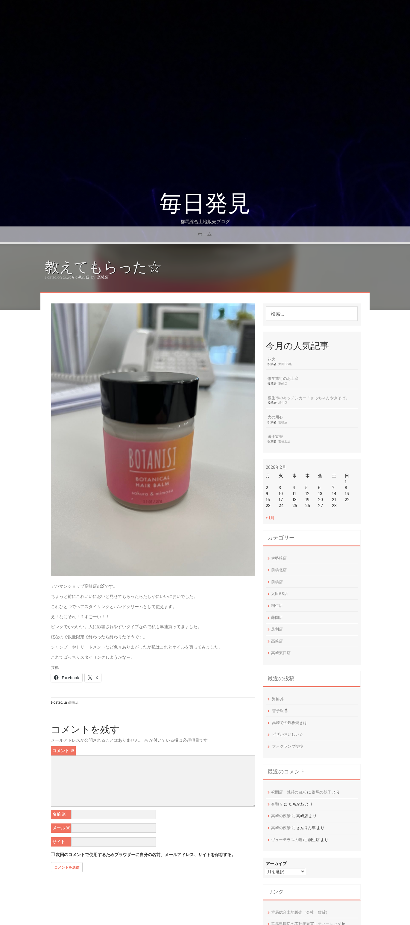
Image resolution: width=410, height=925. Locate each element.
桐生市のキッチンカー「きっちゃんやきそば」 (308, 397)
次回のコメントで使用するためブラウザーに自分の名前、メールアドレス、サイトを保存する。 (146, 854)
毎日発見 (205, 203)
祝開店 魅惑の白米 (288, 792)
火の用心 (275, 417)
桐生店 (282, 402)
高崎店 (102, 277)
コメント (63, 750)
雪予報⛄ (280, 710)
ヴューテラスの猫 (286, 839)
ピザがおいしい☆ (287, 734)
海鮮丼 (278, 699)
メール (61, 828)
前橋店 (282, 422)
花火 (271, 359)
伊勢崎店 (279, 558)
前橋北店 (284, 441)
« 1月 (270, 518)
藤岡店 (277, 617)
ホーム (205, 234)
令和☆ (277, 804)
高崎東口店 (281, 652)
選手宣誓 (275, 436)
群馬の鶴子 (321, 792)
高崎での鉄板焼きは (289, 722)
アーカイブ (276, 863)
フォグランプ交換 (287, 746)
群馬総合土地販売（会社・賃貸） (300, 912)
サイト (58, 841)
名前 (59, 814)
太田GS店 (285, 364)
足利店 (277, 629)
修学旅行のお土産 (283, 378)
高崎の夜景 (281, 815)
